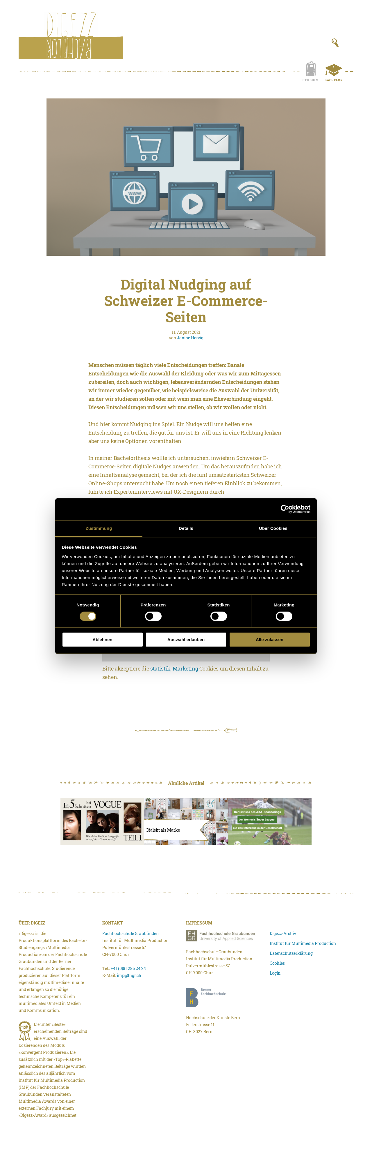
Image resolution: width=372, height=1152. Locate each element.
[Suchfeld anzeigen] (335, 42)
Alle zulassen (269, 639)
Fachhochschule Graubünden (130, 933)
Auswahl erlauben (186, 639)
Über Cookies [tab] (273, 527)
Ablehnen (102, 639)
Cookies (277, 963)
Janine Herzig (190, 338)
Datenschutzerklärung (291, 953)
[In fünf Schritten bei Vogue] (102, 821)
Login (275, 973)
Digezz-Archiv (283, 933)
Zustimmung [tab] (99, 527)
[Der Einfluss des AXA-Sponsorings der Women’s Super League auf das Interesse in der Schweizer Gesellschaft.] (270, 821)
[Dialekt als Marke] (186, 821)
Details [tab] (186, 527)
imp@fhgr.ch (129, 975)
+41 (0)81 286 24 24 (128, 968)
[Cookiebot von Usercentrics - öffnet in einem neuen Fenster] (285, 509)
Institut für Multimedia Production (303, 943)
